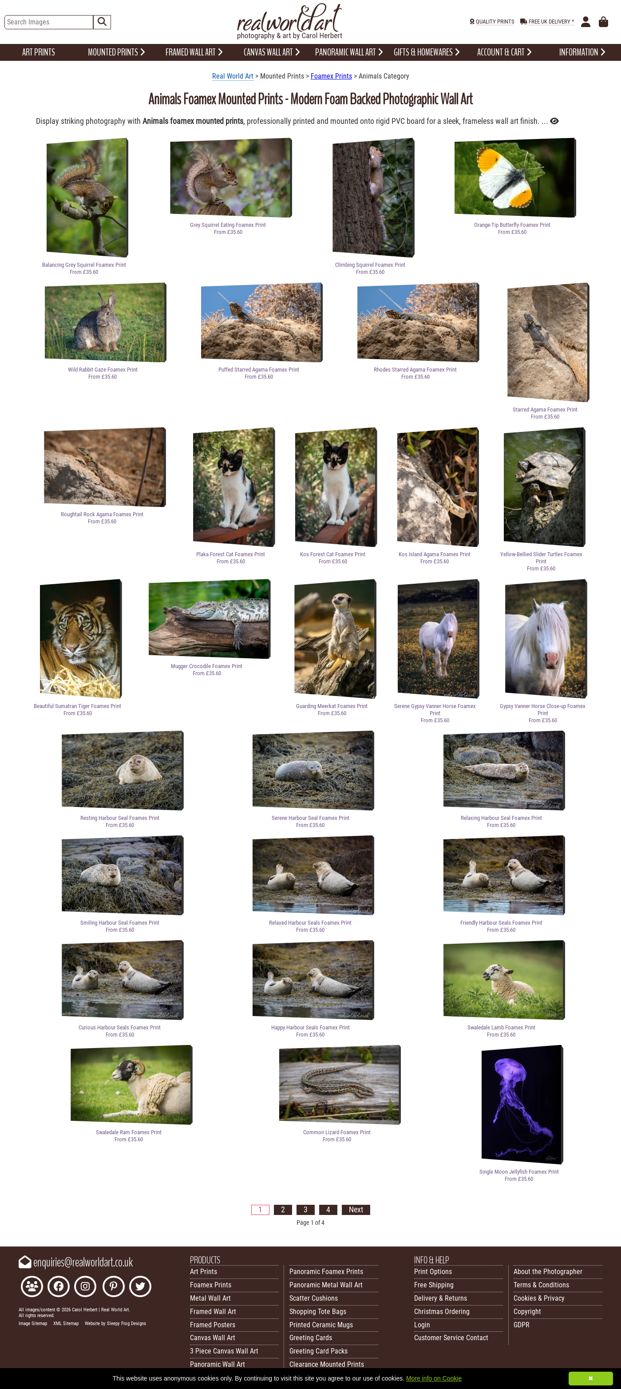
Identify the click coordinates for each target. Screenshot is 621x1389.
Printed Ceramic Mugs (321, 1325)
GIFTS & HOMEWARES (427, 52)
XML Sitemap (66, 1323)
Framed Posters (212, 1325)
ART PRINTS (38, 52)
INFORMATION (582, 52)
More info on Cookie (434, 1378)
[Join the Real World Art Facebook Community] (32, 1287)
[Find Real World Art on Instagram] (85, 1287)
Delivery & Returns (440, 1298)
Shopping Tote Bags (317, 1311)
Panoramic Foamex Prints (326, 1271)
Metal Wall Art (210, 1298)
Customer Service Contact (451, 1338)
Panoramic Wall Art (217, 1364)
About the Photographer (548, 1271)
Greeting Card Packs (318, 1351)
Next (356, 1209)
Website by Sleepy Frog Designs (115, 1323)
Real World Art (232, 76)
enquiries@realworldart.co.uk (76, 1262)
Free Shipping (434, 1285)
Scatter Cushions (313, 1298)
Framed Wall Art (213, 1311)
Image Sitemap (33, 1323)
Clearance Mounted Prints (326, 1364)
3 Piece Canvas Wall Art (224, 1351)
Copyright (527, 1311)
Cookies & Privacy (539, 1298)
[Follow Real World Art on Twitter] (140, 1287)
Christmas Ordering (442, 1311)
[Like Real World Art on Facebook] (58, 1287)
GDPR (522, 1325)
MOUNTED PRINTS (116, 52)
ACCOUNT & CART (504, 52)
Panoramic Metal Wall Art (326, 1285)
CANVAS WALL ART (272, 52)
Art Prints (203, 1271)
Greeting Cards (310, 1338)
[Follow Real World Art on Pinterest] (114, 1287)
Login (422, 1325)
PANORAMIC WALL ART (349, 52)
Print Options (433, 1271)
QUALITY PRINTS (495, 21)
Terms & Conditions (541, 1285)
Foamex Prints (331, 76)
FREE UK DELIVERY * (551, 21)
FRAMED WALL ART (194, 52)
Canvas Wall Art (212, 1338)
